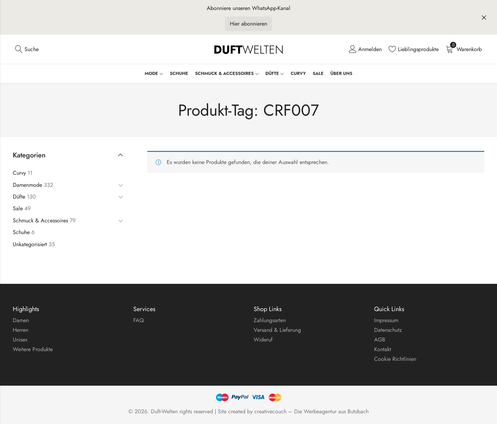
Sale (18, 208)
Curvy (19, 173)
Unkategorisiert (30, 244)
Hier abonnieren (248, 24)
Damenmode (27, 185)
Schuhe (21, 232)
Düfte (19, 197)
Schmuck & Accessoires (40, 220)
